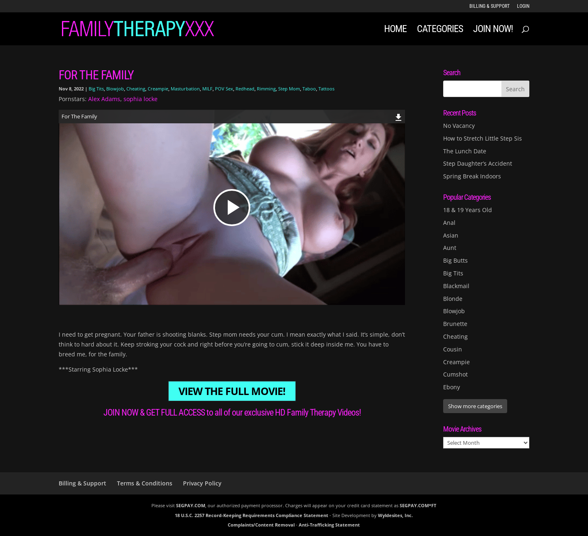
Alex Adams (104, 99)
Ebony (451, 387)
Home (395, 30)
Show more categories (475, 406)
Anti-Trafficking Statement (329, 525)
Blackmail (456, 286)
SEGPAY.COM (190, 505)
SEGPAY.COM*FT (418, 505)
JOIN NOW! (493, 30)
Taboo (309, 88)
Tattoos (326, 88)
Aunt (449, 248)
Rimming (266, 88)
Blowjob (115, 88)
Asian (450, 235)
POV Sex (224, 88)
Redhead (245, 88)
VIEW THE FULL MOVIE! (231, 391)
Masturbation (185, 88)
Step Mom (289, 88)
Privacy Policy (202, 483)
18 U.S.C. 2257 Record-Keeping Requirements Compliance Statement (251, 515)
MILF (207, 88)
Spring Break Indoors (472, 176)
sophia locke (141, 99)
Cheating (135, 88)
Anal (449, 222)
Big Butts (455, 260)
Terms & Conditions (144, 483)
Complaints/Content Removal (261, 525)
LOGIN (523, 6)
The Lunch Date (464, 151)
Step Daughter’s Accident (477, 163)
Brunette (455, 324)
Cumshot (455, 374)
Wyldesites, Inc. (395, 515)
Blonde (452, 299)
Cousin (452, 349)
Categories (440, 30)
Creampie (158, 88)
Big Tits (96, 88)
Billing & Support (489, 6)
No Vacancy (459, 125)
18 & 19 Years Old (467, 210)
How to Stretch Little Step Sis (482, 138)
